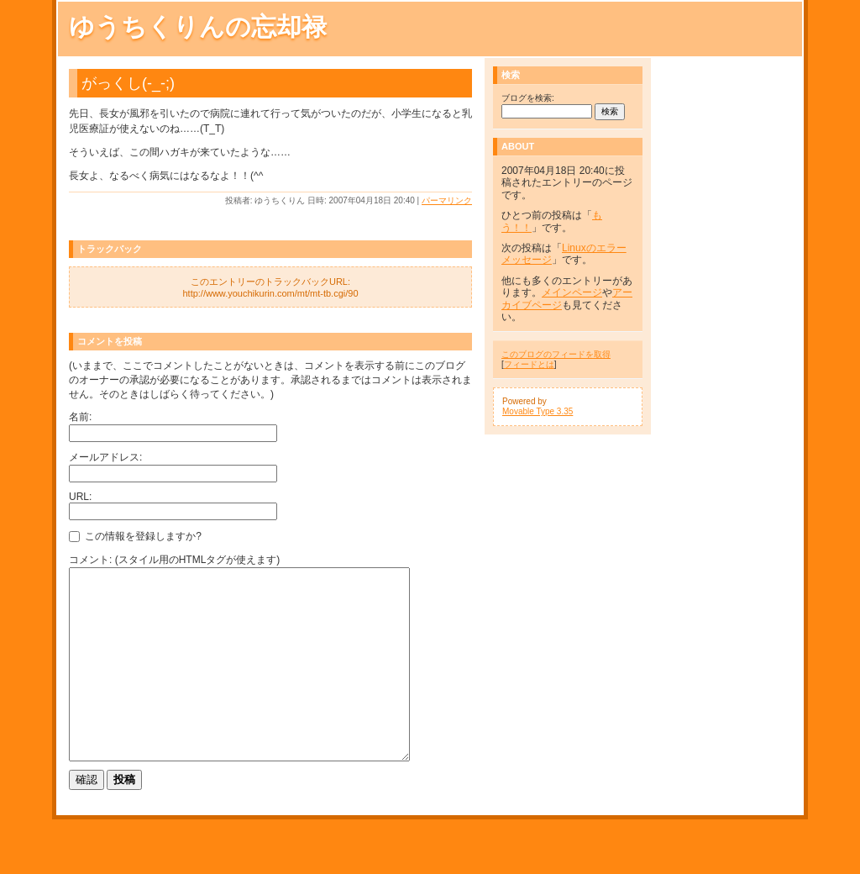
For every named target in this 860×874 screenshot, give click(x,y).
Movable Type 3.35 (537, 411)
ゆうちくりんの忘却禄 (198, 26)
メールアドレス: (105, 457)
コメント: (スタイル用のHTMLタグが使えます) (174, 560)
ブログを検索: (527, 98)
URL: (80, 497)
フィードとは (529, 364)
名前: (80, 417)
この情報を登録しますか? (135, 536)
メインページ (572, 292)
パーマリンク (447, 200)
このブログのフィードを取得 (556, 354)
